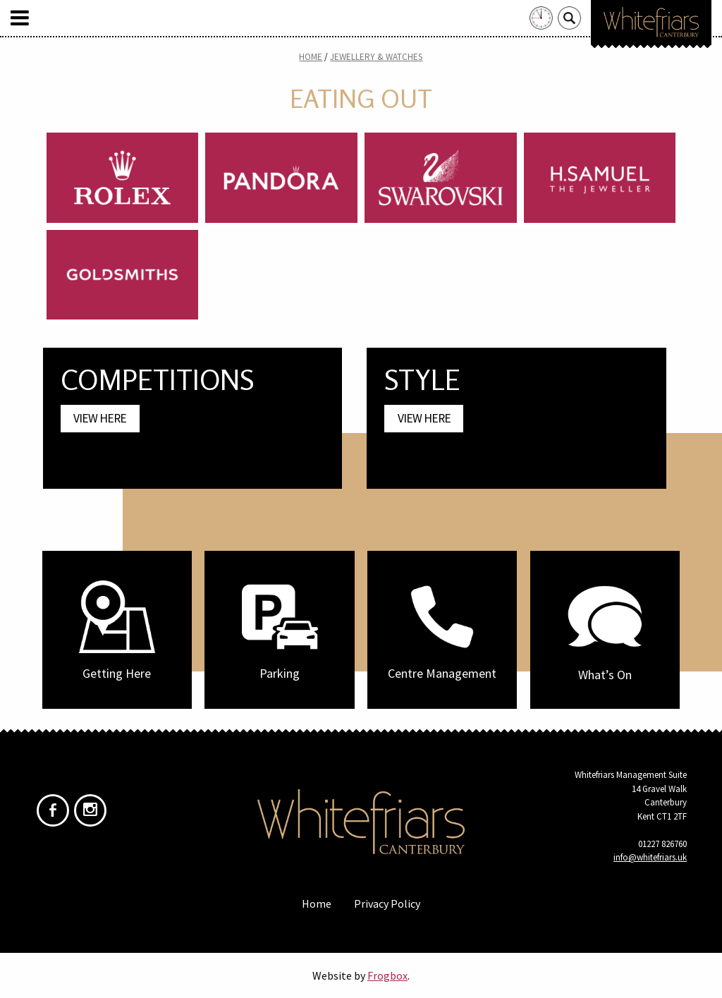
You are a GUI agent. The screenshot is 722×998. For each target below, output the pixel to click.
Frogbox (387, 975)
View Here (99, 418)
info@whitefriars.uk (650, 857)
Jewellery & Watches (376, 57)
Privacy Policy (387, 903)
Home (310, 57)
